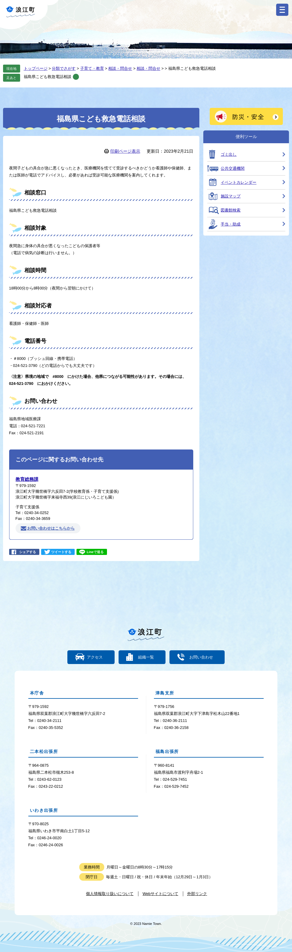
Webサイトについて (160, 893)
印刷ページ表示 (125, 151)
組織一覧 (146, 657)
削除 (76, 77)
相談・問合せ (120, 68)
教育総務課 (27, 479)
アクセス (95, 657)
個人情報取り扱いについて (110, 893)
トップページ (36, 68)
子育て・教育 (92, 68)
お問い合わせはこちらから (51, 528)
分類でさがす (64, 68)
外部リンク (197, 893)
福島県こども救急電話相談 (47, 76)
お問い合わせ (201, 657)
